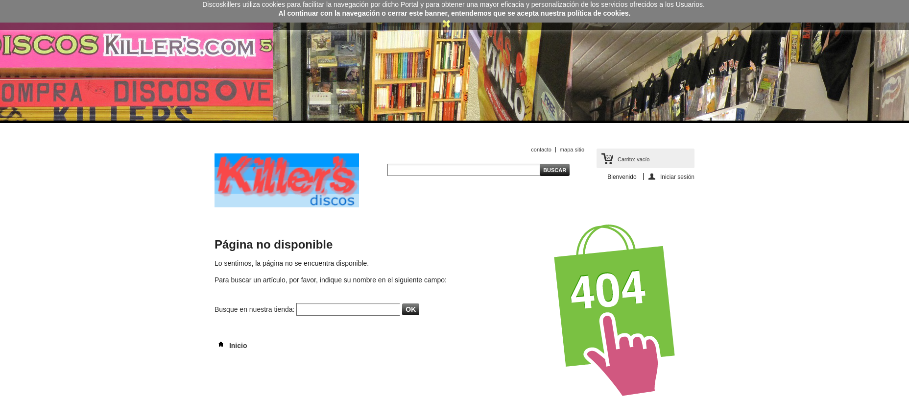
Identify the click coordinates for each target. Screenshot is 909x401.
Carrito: (633, 159)
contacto (541, 149)
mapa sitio (572, 149)
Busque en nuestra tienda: (254, 309)
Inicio (231, 346)
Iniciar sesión (677, 177)
